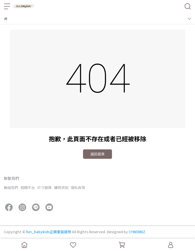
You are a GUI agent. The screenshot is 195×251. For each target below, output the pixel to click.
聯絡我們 (11, 187)
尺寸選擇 (44, 187)
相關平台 (28, 187)
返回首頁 (97, 153)
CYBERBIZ (137, 231)
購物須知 (61, 187)
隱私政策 (78, 187)
